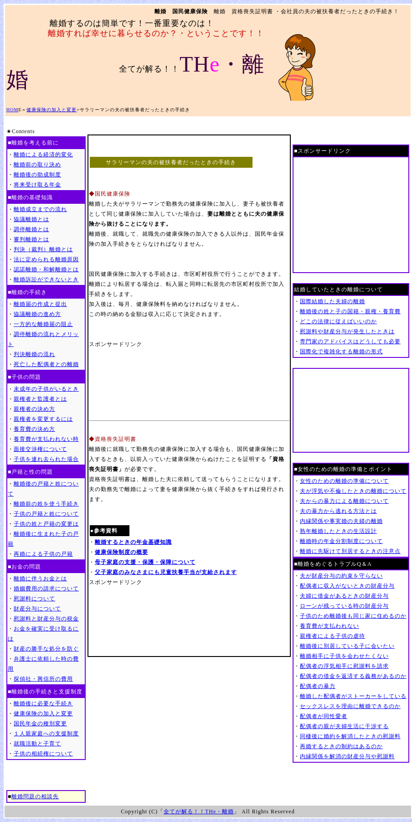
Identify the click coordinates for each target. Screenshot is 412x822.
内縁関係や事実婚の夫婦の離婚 (341, 521)
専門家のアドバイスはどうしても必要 (350, 341)
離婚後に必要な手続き (43, 703)
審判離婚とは (31, 239)
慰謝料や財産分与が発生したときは (347, 331)
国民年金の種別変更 (40, 723)
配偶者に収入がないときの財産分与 (347, 586)
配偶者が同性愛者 (323, 716)
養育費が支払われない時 (46, 439)
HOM (12, 109)
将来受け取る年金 (37, 184)
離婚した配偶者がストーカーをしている (353, 696)
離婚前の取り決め (37, 164)
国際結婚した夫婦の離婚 (332, 301)
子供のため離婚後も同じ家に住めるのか (353, 616)
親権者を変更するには (43, 419)
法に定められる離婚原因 (46, 259)
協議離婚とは (31, 219)
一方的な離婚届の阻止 (43, 324)
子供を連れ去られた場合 (46, 459)
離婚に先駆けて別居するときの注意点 (350, 551)
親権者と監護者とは (40, 399)
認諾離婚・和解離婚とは (46, 269)
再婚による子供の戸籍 (43, 554)
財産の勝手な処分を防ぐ (46, 649)
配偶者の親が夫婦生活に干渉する (344, 726)
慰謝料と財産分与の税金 (46, 618)
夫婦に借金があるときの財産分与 (344, 596)
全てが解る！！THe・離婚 (199, 811)
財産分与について (37, 608)
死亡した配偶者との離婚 (46, 364)
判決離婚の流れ (34, 354)
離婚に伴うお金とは (40, 578)
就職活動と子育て (37, 743)
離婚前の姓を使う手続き (46, 504)
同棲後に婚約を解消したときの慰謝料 (350, 736)
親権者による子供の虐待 (332, 636)
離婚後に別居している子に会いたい (347, 646)
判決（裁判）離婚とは (43, 249)
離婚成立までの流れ (40, 209)
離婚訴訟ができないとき (46, 279)
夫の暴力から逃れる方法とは (338, 511)
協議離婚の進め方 (37, 314)
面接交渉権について (40, 449)
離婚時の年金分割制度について (341, 541)
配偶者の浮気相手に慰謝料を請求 (344, 666)
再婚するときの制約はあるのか (341, 746)
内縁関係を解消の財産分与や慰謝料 (347, 756)
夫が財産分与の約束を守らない (341, 576)
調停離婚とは (31, 229)
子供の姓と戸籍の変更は (46, 524)
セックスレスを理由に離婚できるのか (350, 706)
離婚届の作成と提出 (40, 304)
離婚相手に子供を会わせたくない (344, 656)
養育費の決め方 (34, 429)
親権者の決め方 (34, 409)
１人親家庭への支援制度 (46, 733)
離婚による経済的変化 (43, 154)
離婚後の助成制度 (37, 174)
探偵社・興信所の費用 (43, 679)
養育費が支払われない (329, 626)
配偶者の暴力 (317, 686)
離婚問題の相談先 (35, 796)
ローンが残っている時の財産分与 (344, 606)
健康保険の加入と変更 (51, 109)
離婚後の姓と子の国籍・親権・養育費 (350, 311)
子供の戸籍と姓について (46, 514)
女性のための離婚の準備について (344, 481)
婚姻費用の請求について (46, 588)
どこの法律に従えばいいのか (338, 321)
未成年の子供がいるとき (46, 389)
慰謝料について (34, 598)
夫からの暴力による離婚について (344, 501)
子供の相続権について (43, 753)
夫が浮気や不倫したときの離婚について (353, 491)
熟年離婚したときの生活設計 (338, 531)
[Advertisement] (130, 383)
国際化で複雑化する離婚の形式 (341, 351)
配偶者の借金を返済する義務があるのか (353, 676)
